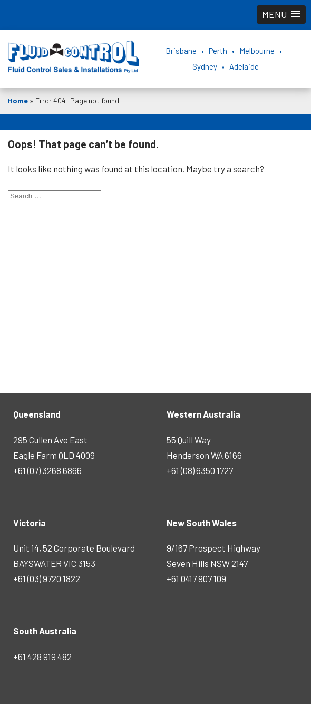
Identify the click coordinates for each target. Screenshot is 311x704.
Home (18, 100)
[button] (281, 14)
